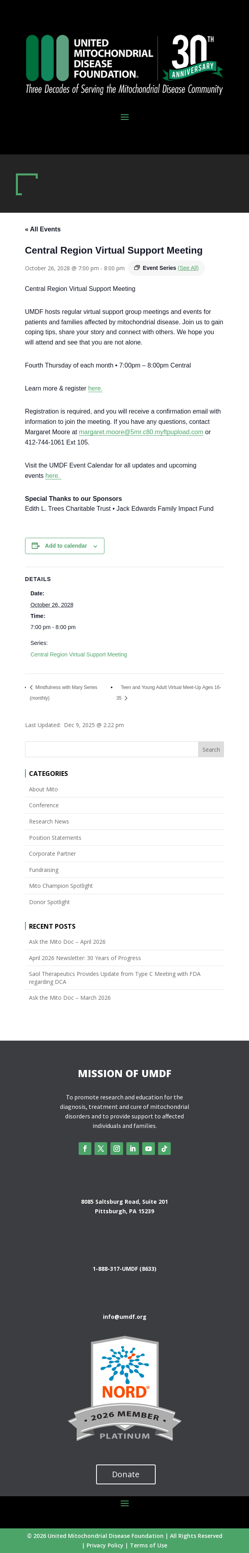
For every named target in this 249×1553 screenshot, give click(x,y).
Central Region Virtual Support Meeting (79, 654)
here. (95, 388)
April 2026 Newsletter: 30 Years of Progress (85, 958)
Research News (49, 821)
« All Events (43, 229)
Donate (125, 1474)
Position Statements (55, 837)
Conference (44, 805)
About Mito (43, 789)
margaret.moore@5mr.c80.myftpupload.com (141, 432)
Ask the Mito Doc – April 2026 (67, 941)
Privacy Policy (105, 1545)
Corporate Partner (52, 853)
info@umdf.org (125, 1316)
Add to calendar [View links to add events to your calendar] (66, 546)
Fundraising (43, 870)
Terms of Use (148, 1545)
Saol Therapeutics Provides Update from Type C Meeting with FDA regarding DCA (115, 977)
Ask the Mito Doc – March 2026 (70, 997)
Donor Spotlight (49, 902)
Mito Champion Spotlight (61, 885)
